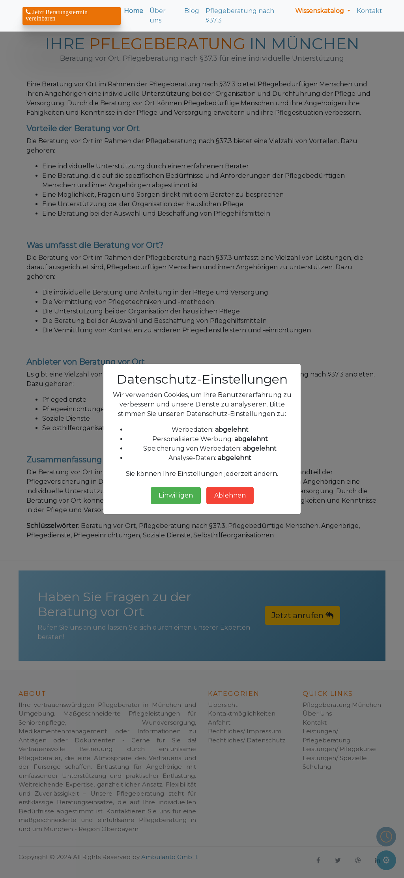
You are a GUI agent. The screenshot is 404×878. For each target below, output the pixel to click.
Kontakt (369, 11)
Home (133, 11)
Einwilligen (176, 495)
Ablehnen (230, 495)
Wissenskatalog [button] (320, 11)
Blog (191, 11)
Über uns (158, 15)
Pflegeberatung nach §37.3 (240, 15)
